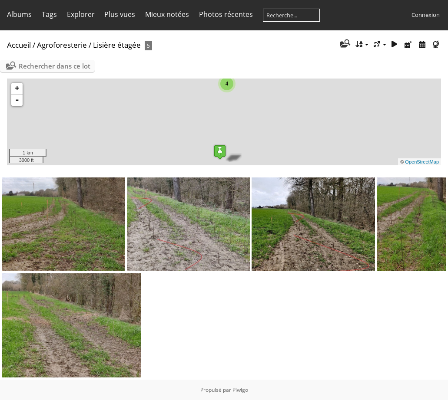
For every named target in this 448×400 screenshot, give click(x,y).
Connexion (425, 15)
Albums (19, 14)
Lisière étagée (117, 45)
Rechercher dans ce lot (54, 66)
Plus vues (119, 14)
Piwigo (240, 389)
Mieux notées (167, 14)
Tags (49, 14)
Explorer (81, 14)
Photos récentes (226, 14)
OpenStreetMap (422, 161)
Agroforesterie (62, 45)
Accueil (19, 45)
